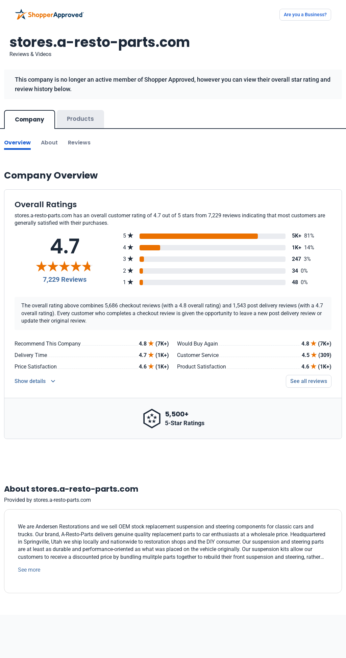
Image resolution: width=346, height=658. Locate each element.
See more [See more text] (29, 570)
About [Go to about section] (49, 142)
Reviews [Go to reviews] (79, 142)
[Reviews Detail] (35, 381)
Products (80, 119)
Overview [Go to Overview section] (17, 142)
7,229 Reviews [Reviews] (64, 279)
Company (29, 119)
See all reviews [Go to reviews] (308, 381)
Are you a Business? (305, 14)
